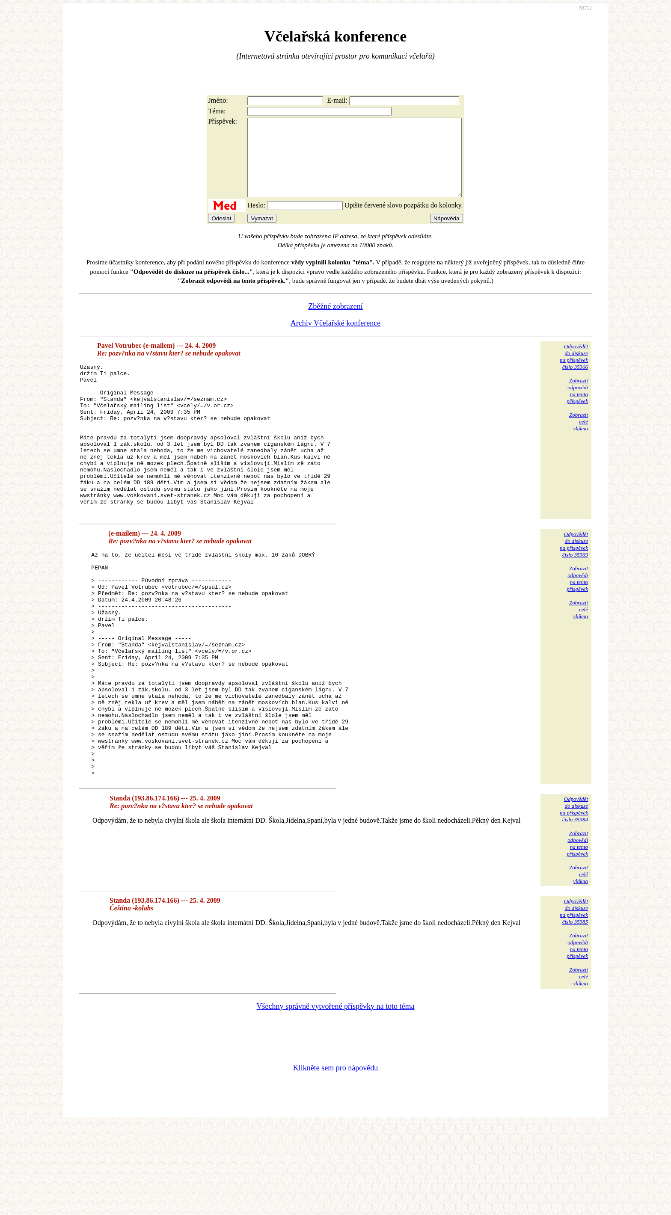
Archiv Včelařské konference (336, 338)
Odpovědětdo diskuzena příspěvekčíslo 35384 (574, 899)
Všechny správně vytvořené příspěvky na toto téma (336, 1096)
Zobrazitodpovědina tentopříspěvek (577, 406)
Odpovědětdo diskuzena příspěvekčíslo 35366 (574, 372)
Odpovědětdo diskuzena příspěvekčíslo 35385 (574, 1001)
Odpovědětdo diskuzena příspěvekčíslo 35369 (574, 589)
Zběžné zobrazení (335, 321)
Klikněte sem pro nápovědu (335, 1157)
